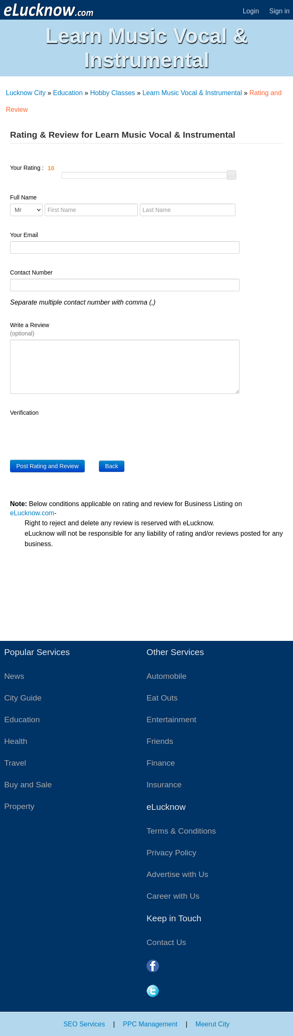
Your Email (24, 235)
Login (250, 11)
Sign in (279, 11)
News (14, 676)
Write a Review (29, 329)
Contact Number (31, 272)
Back (111, 466)
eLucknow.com (32, 513)
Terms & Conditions (181, 831)
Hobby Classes (112, 92)
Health (15, 741)
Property (19, 806)
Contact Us (166, 942)
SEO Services (84, 1024)
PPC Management (150, 1024)
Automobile (166, 676)
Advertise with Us (177, 874)
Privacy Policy (171, 852)
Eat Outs (162, 697)
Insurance (164, 784)
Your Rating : (73, 168)
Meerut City (212, 1024)
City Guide (23, 697)
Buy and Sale (28, 784)
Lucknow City (25, 92)
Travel (15, 763)
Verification (24, 412)
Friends (159, 741)
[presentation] (73, 435)
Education (68, 92)
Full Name (23, 197)
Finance (160, 763)
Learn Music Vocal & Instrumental (192, 92)
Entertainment (171, 719)
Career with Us (173, 896)
